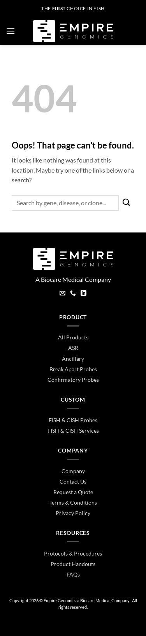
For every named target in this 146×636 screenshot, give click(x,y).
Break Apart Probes (73, 369)
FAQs (73, 574)
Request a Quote (73, 492)
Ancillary (73, 358)
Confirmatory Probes (73, 379)
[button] (10, 31)
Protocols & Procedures (73, 553)
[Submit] (126, 202)
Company (73, 471)
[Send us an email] (62, 294)
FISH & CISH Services (73, 430)
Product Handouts (73, 564)
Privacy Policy (73, 513)
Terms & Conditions (73, 502)
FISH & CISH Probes (73, 420)
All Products (73, 337)
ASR (73, 347)
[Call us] (73, 294)
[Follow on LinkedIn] (83, 294)
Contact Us (73, 481)
